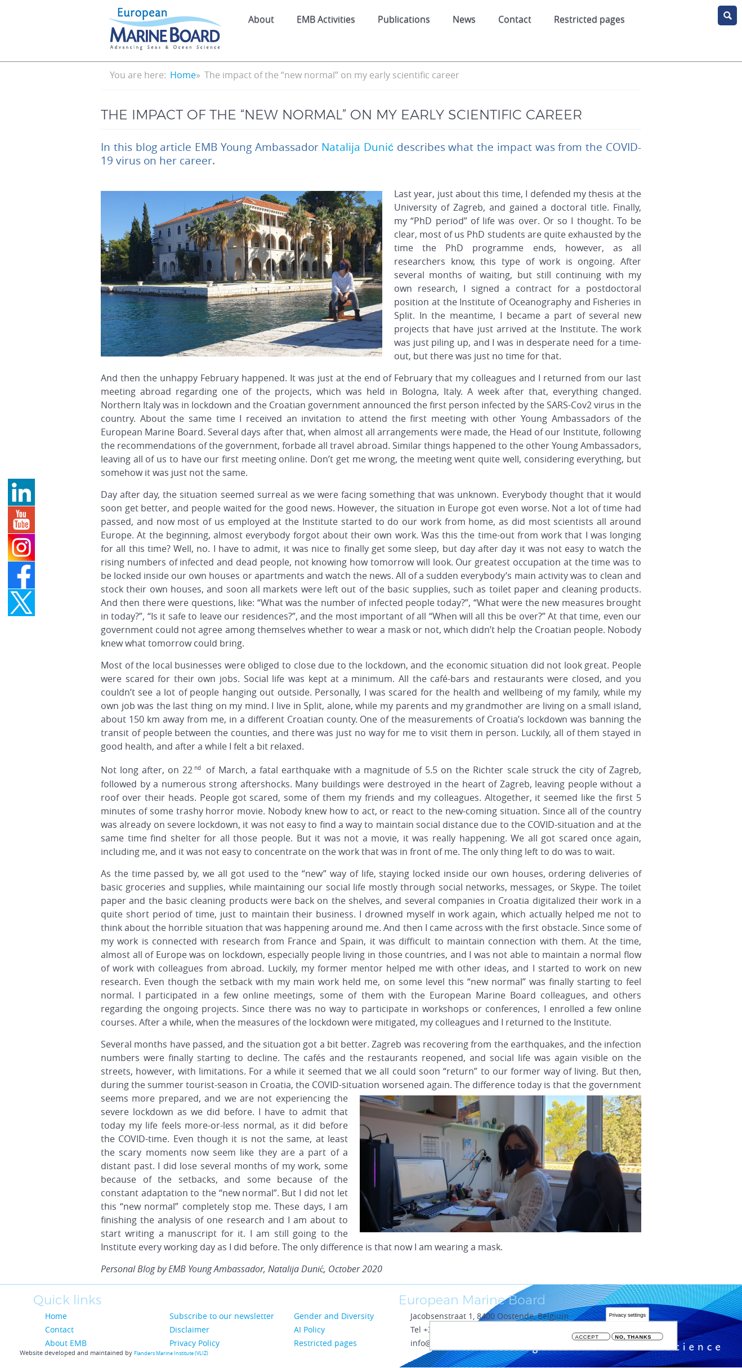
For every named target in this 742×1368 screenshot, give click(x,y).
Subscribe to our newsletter (221, 1316)
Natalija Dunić (357, 147)
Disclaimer (189, 1329)
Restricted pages (589, 19)
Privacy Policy (194, 1343)
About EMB (66, 1343)
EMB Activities (326, 19)
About (261, 19)
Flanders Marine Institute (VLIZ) (171, 1353)
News (464, 19)
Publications (404, 19)
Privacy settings (627, 1316)
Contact (514, 19)
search (727, 15)
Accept (587, 1339)
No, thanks (633, 1339)
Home (183, 75)
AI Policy (309, 1329)
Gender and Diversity (334, 1316)
